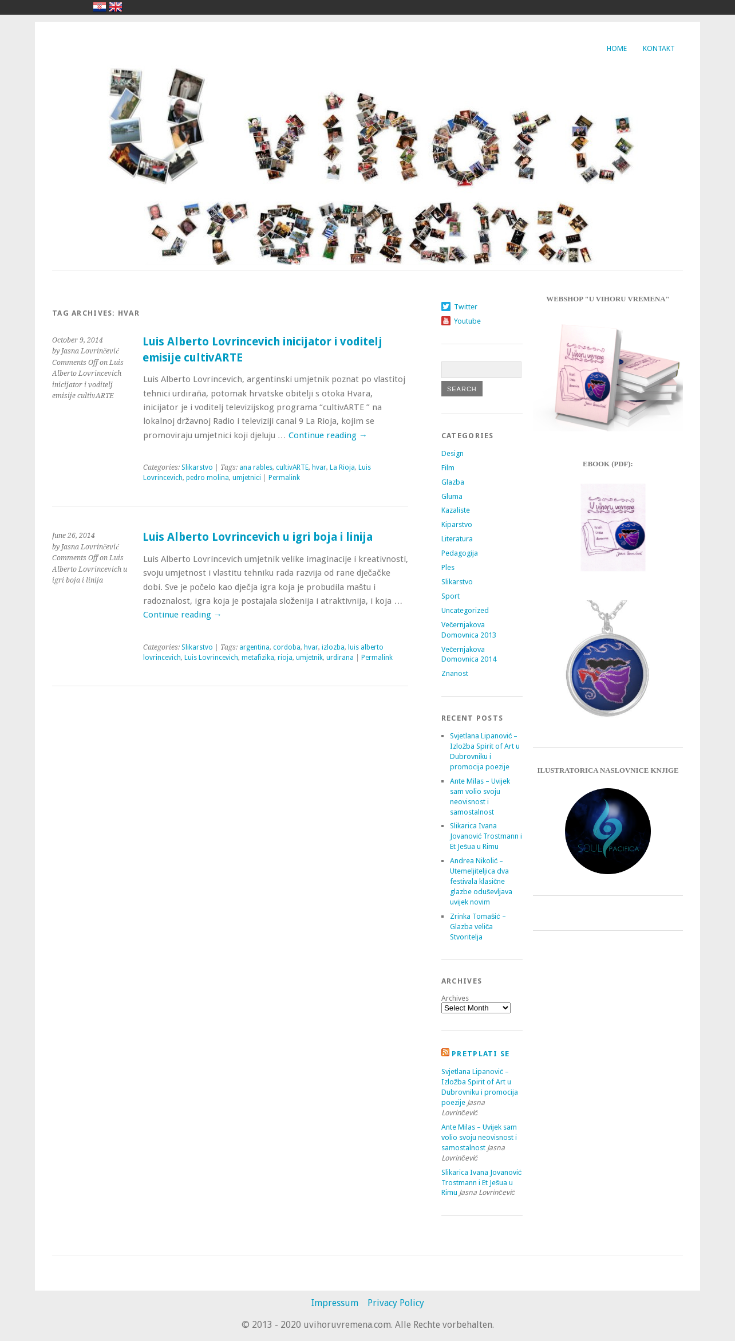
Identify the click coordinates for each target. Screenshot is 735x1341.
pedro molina (207, 478)
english (115, 7)
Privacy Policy (396, 1302)
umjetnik (309, 658)
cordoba (287, 647)
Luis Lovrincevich (211, 658)
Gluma (452, 496)
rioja (285, 658)
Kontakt (659, 48)
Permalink (284, 478)
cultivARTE (292, 467)
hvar (319, 467)
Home (617, 48)
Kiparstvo (456, 524)
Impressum (334, 1302)
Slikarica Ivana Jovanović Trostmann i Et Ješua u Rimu (486, 836)
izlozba (333, 647)
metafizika (258, 658)
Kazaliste (455, 510)
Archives (455, 998)
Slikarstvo (197, 467)
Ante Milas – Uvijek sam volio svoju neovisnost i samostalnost (479, 1137)
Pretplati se (480, 1053)
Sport (450, 596)
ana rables (255, 467)
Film (448, 467)
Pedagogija (459, 553)
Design (452, 453)
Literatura (457, 538)
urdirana (340, 658)
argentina (254, 647)
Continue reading (328, 435)
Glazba (452, 482)
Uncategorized (465, 610)
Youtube (467, 321)
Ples (448, 567)
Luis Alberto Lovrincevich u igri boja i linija (258, 537)
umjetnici (246, 478)
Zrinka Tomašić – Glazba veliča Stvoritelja (478, 926)
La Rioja (342, 467)
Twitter (465, 306)
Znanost (454, 673)
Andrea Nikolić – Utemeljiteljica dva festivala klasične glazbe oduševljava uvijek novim (481, 881)
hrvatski (99, 7)
